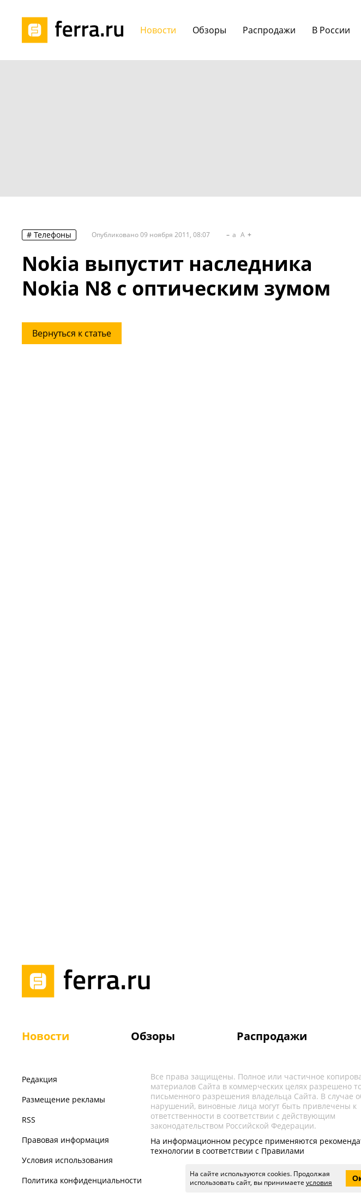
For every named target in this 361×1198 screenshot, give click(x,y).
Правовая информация (65, 1140)
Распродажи (272, 1036)
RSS (28, 1119)
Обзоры (153, 1036)
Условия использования (67, 1160)
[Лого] (76, 30)
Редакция (39, 1079)
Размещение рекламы (63, 1099)
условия (319, 1182)
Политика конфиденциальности (82, 1180)
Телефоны (52, 234)
